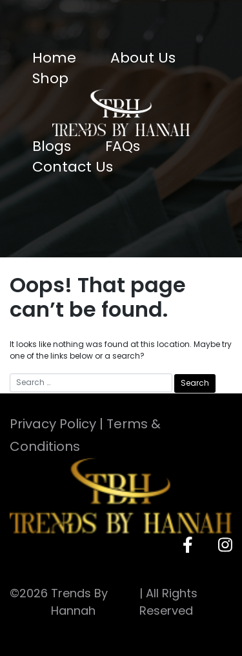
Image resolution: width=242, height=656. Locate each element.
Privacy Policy (53, 424)
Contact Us (72, 167)
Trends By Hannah (79, 602)
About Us (143, 58)
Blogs (51, 146)
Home (54, 58)
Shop (50, 78)
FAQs (122, 146)
